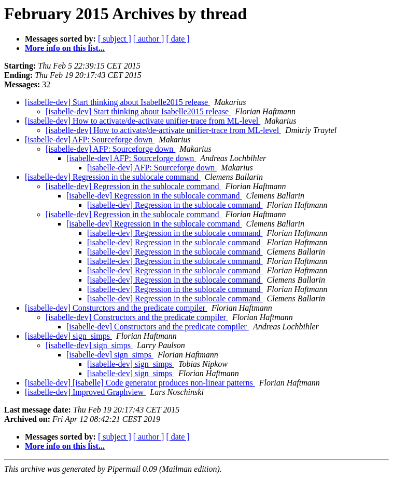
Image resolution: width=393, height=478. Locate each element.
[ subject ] (114, 38)
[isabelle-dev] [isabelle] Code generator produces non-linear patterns (140, 382)
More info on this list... (65, 48)
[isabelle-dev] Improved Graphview (85, 392)
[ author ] (148, 38)
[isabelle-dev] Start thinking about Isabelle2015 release (117, 102)
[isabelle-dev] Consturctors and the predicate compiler (116, 307)
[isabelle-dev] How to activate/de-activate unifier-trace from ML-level (142, 120)
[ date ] (177, 38)
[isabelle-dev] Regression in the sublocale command (113, 176)
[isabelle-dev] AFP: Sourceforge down (90, 139)
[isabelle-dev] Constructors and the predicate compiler (137, 317)
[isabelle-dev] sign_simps (68, 335)
